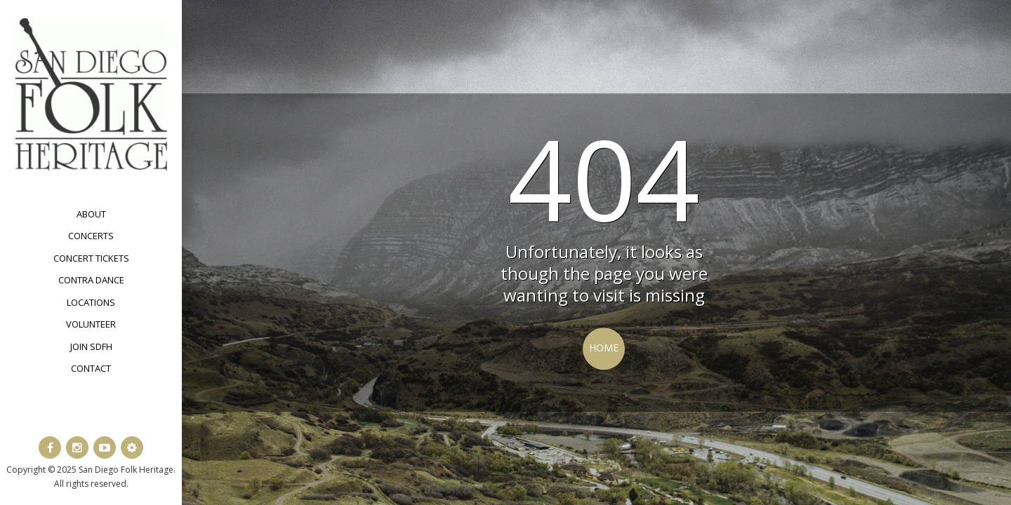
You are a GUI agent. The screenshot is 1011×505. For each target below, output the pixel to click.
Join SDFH (91, 346)
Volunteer (91, 324)
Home (604, 347)
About (91, 214)
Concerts (91, 235)
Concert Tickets (91, 258)
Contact (91, 368)
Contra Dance (91, 280)
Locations (91, 302)
